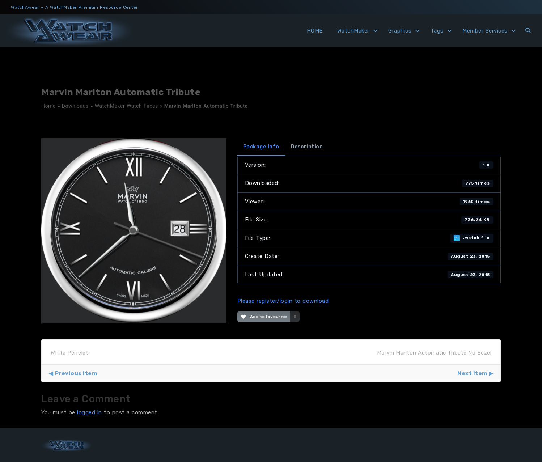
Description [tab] (307, 147)
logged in (89, 412)
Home (48, 106)
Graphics (399, 30)
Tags (437, 30)
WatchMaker (353, 30)
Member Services (485, 30)
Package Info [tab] (261, 147)
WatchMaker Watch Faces (126, 106)
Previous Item (76, 373)
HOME (315, 30)
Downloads (75, 106)
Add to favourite (264, 316)
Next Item (472, 373)
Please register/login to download (283, 301)
